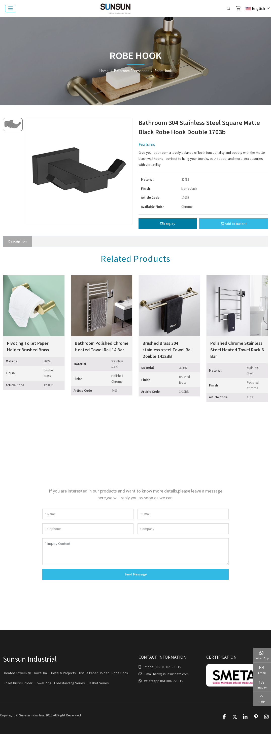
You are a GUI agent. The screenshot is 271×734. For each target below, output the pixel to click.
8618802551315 (171, 681)
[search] (227, 8)
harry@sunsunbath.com (171, 674)
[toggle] (10, 8)
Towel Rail (40, 673)
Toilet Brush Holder (18, 683)
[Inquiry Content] (135, 551)
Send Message (135, 574)
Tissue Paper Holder (94, 673)
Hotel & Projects (63, 673)
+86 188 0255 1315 (167, 667)
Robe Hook (120, 673)
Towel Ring (43, 683)
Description (17, 241)
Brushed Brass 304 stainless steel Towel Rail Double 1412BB (168, 349)
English (255, 8)
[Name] (87, 514)
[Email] (183, 514)
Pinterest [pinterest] (255, 716)
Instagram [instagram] (266, 716)
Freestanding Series (69, 683)
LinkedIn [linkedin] (245, 716)
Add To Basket (234, 223)
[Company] (183, 528)
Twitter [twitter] (234, 716)
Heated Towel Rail (17, 673)
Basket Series (98, 683)
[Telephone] (87, 528)
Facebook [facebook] (224, 716)
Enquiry (167, 223)
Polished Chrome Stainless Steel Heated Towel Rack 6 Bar (237, 349)
